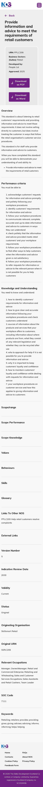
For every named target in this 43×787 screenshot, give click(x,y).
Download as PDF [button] (20, 83)
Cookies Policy (11, 761)
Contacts (9, 757)
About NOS (27, 757)
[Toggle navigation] (39, 4)
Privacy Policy (28, 761)
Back (12, 15)
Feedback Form (12, 765)
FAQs (24, 752)
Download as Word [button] (20, 97)
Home (7, 752)
